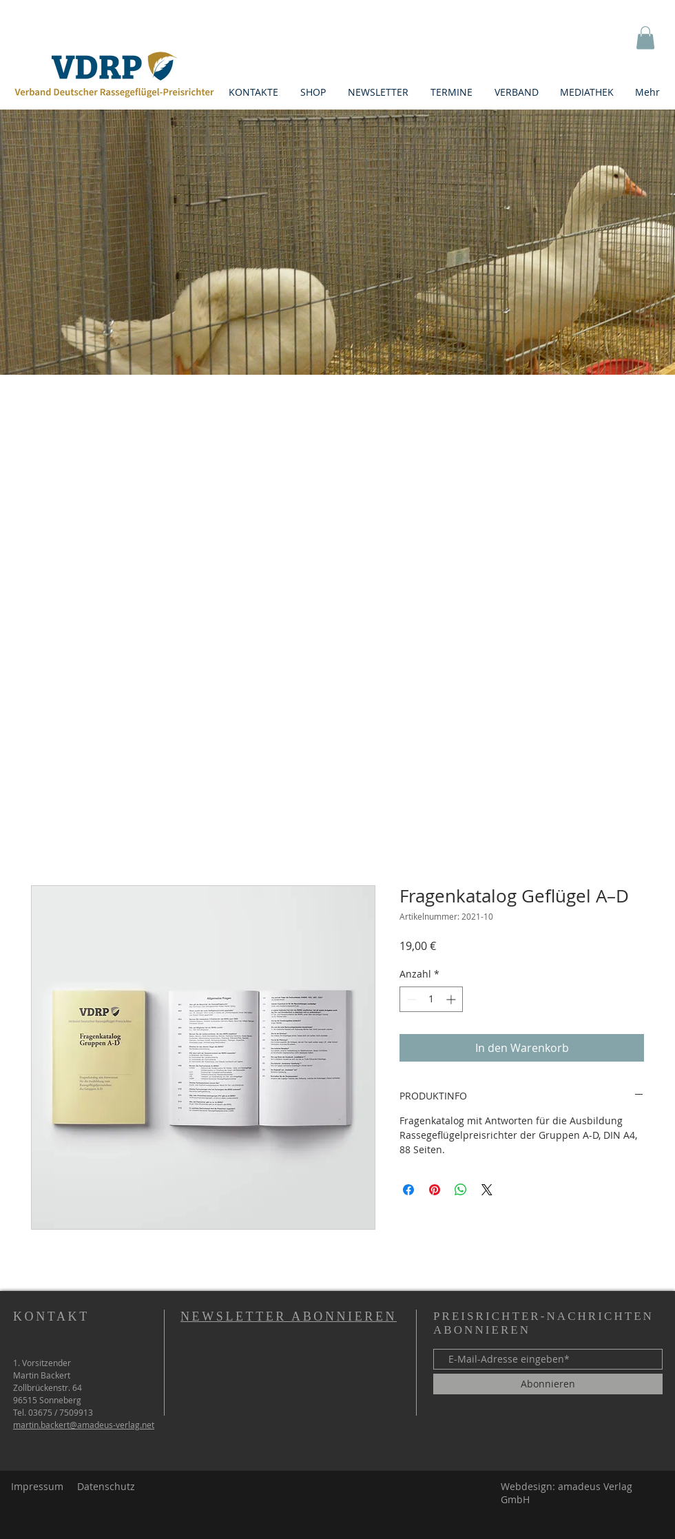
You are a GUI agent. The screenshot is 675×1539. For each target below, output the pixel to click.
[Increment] (452, 999)
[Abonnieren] (548, 1384)
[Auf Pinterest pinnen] (434, 1189)
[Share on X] (487, 1189)
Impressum (37, 1486)
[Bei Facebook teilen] (408, 1189)
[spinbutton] (431, 999)
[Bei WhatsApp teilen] (461, 1189)
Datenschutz (106, 1486)
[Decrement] (410, 999)
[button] (645, 37)
